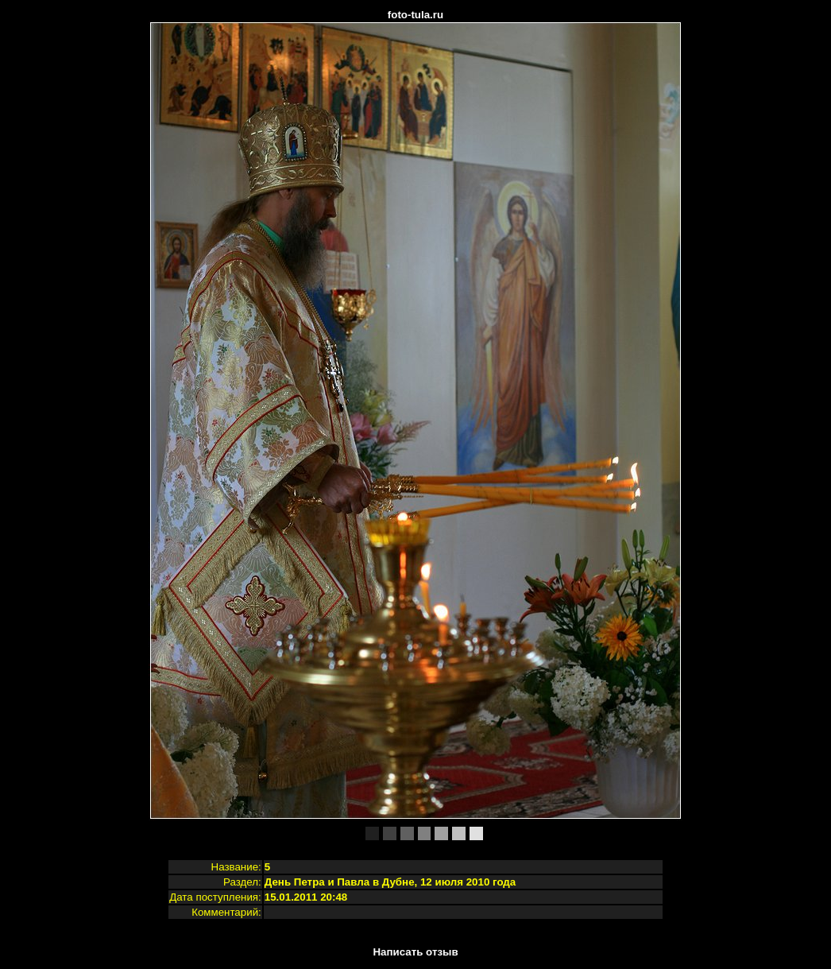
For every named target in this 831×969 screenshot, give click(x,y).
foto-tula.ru (415, 15)
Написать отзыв (415, 952)
